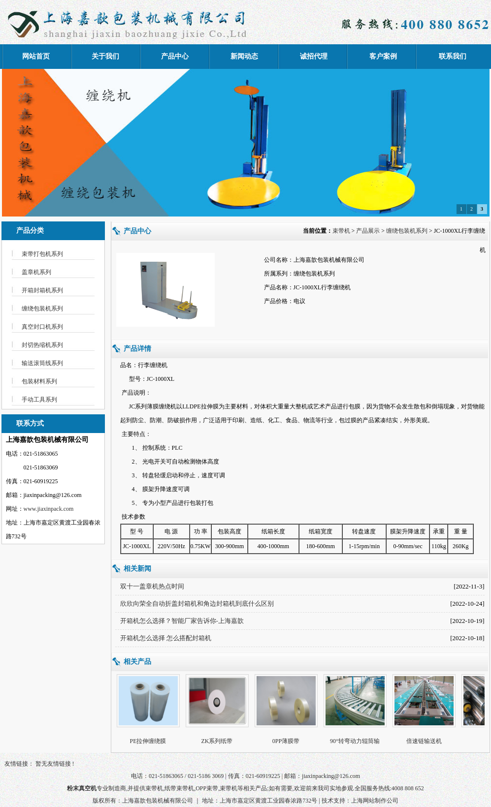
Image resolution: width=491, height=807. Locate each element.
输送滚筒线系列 (42, 363)
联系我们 (452, 56)
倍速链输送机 (425, 741)
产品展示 (368, 230)
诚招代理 (313, 56)
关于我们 (105, 56)
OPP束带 (207, 788)
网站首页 (36, 56)
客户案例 (383, 56)
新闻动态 (244, 56)
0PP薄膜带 (286, 741)
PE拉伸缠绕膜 (149, 741)
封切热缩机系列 (42, 344)
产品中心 (175, 56)
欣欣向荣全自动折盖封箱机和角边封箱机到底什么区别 (197, 603)
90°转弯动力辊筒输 (356, 741)
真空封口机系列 (42, 326)
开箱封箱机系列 (42, 290)
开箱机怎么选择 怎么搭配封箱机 (165, 638)
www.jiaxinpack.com (49, 508)
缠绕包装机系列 (42, 308)
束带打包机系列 (42, 253)
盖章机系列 (36, 272)
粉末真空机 (82, 788)
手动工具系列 (39, 399)
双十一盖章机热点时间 (152, 586)
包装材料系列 (39, 381)
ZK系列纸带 (218, 741)
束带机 (341, 230)
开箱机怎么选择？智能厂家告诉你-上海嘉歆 (182, 620)
